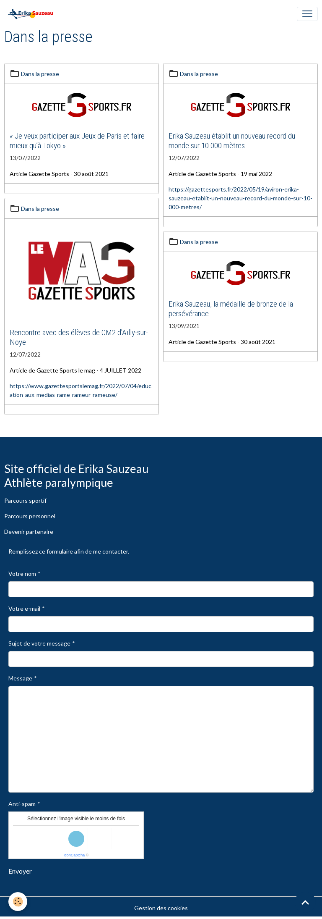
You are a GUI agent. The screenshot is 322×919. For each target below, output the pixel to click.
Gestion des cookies (161, 907)
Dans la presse (40, 73)
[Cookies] (17, 901)
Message (20, 678)
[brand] (32, 14)
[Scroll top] (305, 902)
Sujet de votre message (39, 643)
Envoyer (20, 871)
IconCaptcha (74, 855)
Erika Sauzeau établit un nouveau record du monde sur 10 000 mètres (232, 140)
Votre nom (22, 573)
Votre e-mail (24, 608)
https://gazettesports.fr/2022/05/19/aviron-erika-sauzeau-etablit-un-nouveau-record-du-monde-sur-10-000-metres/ (240, 198)
